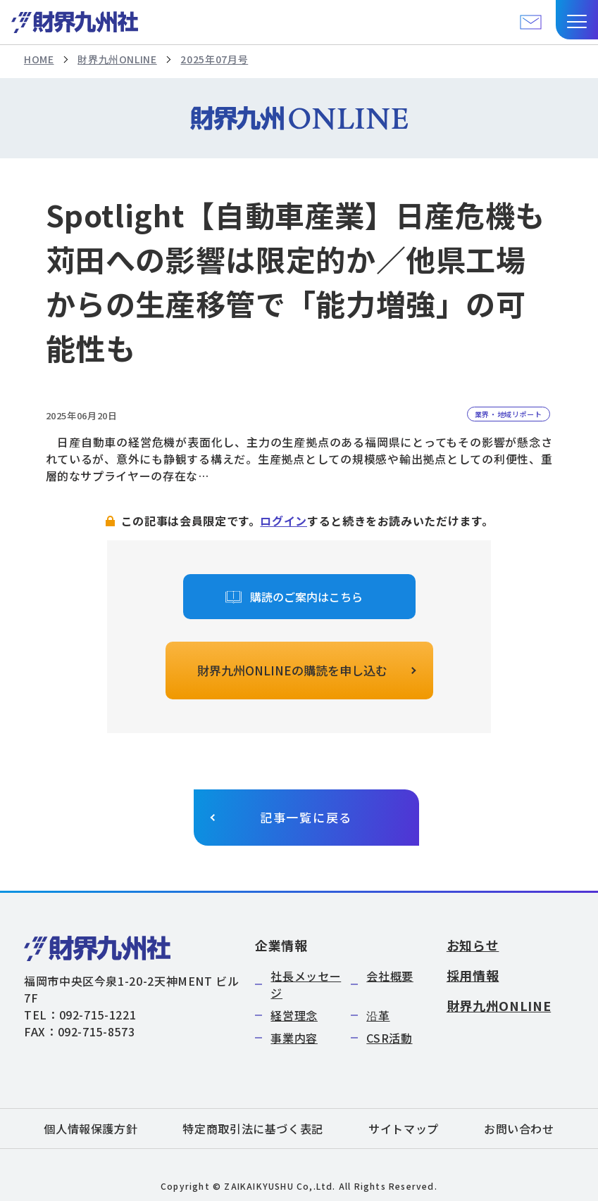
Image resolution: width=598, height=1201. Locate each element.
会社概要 (389, 975)
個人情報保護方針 (90, 1128)
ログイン (283, 520)
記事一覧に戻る (306, 817)
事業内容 (294, 1037)
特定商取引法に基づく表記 (252, 1128)
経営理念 (294, 1015)
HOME (39, 59)
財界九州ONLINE (116, 59)
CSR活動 (389, 1037)
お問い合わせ (519, 1128)
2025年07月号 (214, 59)
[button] (577, 19)
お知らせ (473, 945)
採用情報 (473, 975)
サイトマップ (403, 1128)
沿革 (378, 1015)
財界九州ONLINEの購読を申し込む (292, 670)
